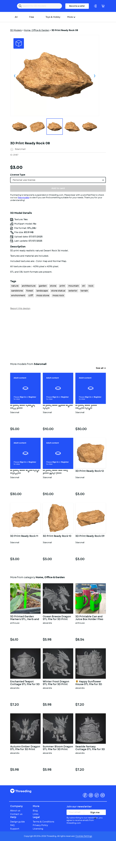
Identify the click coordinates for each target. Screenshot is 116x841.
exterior (73, 290)
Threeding (20, 791)
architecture (28, 285)
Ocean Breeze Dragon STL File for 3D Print (57, 618)
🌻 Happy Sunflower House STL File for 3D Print (88, 683)
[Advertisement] (58, 336)
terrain (84, 290)
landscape (42, 290)
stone (53, 285)
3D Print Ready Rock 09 (89, 536)
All (16, 17)
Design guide (17, 821)
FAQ (12, 825)
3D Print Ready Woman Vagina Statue (58, 407)
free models (23, 197)
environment (18, 295)
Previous (14, 75)
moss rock (58, 295)
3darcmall (20, 149)
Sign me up (95, 813)
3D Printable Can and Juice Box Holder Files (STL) (89, 618)
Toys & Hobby (53, 17)
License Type (17, 174)
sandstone (17, 290)
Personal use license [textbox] (24, 180)
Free (31, 17)
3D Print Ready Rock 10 (57, 536)
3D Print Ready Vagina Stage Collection (24, 472)
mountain (73, 285)
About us (15, 810)
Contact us (16, 814)
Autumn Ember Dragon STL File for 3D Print (25, 748)
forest (29, 290)
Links (35, 814)
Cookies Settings (83, 836)
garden (43, 285)
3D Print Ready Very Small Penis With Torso (55, 472)
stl (83, 285)
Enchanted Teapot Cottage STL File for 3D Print (25, 683)
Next (94, 75)
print (62, 285)
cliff (31, 295)
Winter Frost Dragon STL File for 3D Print (56, 683)
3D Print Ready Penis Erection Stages (86, 407)
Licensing (38, 828)
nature (14, 285)
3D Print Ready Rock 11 (24, 536)
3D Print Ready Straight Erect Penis (22, 407)
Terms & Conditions (43, 821)
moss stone (42, 295)
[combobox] (58, 180)
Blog (35, 810)
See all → (101, 368)
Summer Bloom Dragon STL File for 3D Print (58, 748)
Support (14, 828)
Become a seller (77, 6)
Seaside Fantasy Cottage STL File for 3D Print (90, 748)
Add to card (58, 188)
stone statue (58, 290)
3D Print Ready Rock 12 (89, 471)
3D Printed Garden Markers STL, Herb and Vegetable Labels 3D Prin (24, 618)
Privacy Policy (40, 825)
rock (90, 285)
